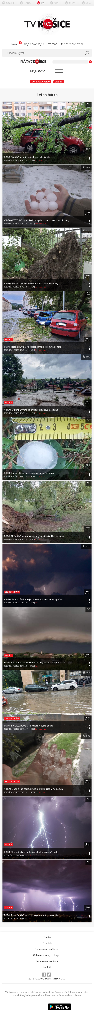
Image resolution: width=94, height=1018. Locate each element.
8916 (87, 339)
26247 (87, 718)
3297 (87, 150)
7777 (87, 529)
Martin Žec (8, 855)
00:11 (86, 167)
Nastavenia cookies (47, 961)
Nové (16, 44)
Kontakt (47, 967)
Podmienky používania (47, 949)
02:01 (86, 672)
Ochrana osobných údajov (47, 955)
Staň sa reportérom (71, 44)
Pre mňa (52, 44)
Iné (36, 603)
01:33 (86, 546)
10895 (87, 782)
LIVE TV (58, 82)
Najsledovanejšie (34, 44)
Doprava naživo (41, 82)
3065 (87, 908)
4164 (87, 845)
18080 (87, 655)
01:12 (86, 736)
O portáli (47, 943)
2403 (87, 276)
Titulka (47, 937)
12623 (87, 402)
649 (87, 592)
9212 (87, 466)
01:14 (86, 230)
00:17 (86, 356)
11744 (87, 213)
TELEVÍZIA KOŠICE (11, 161)
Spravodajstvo (40, 161)
